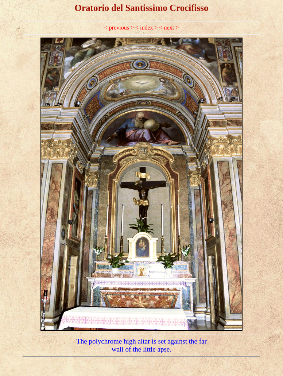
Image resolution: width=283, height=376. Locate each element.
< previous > (119, 27)
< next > (169, 27)
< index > (146, 27)
